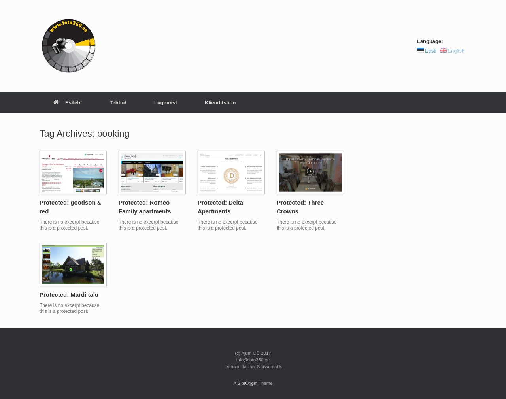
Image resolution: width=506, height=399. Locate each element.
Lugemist (165, 102)
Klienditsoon (220, 102)
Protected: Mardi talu (69, 294)
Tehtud (118, 102)
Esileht (67, 102)
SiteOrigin (247, 383)
